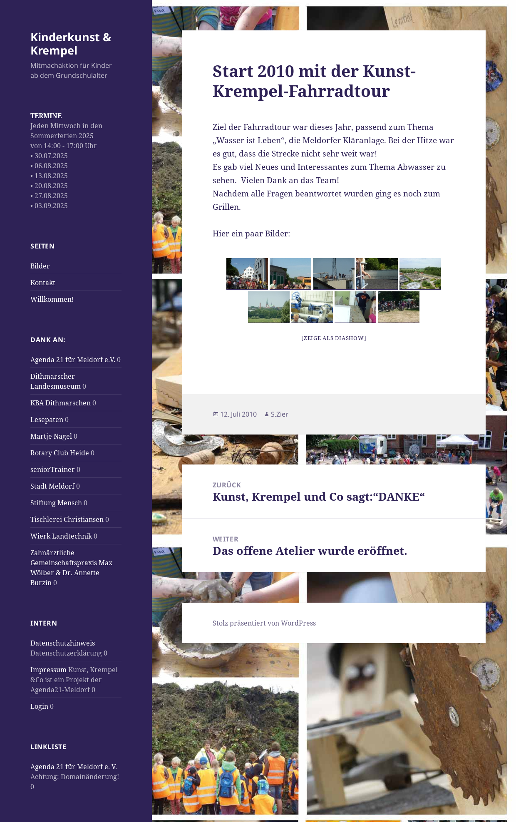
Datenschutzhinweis (62, 643)
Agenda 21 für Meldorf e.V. (72, 359)
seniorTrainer (52, 469)
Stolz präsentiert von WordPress (264, 623)
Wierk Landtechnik (61, 536)
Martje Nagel (51, 436)
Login (39, 706)
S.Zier (279, 414)
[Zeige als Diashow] (333, 338)
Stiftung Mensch (56, 502)
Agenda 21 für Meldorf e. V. (73, 766)
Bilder (40, 266)
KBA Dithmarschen (60, 402)
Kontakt (42, 282)
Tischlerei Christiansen (67, 519)
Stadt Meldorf (52, 486)
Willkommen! (52, 299)
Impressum (48, 669)
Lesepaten (46, 419)
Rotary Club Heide (59, 452)
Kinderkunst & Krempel (70, 43)
